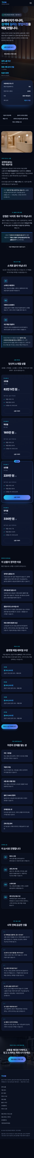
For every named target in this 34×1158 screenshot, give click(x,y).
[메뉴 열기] (30, 3)
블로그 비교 (4, 1102)
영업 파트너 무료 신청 (10, 54)
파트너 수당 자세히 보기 (9, 729)
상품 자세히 (17, 413)
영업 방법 (3, 1099)
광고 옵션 (3, 1093)
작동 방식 (3, 1090)
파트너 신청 (4, 1109)
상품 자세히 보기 (8, 47)
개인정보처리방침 (5, 1123)
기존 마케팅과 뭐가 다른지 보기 (17, 250)
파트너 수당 (4, 1096)
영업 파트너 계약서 (6, 1117)
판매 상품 (3, 1087)
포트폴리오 (4, 1105)
